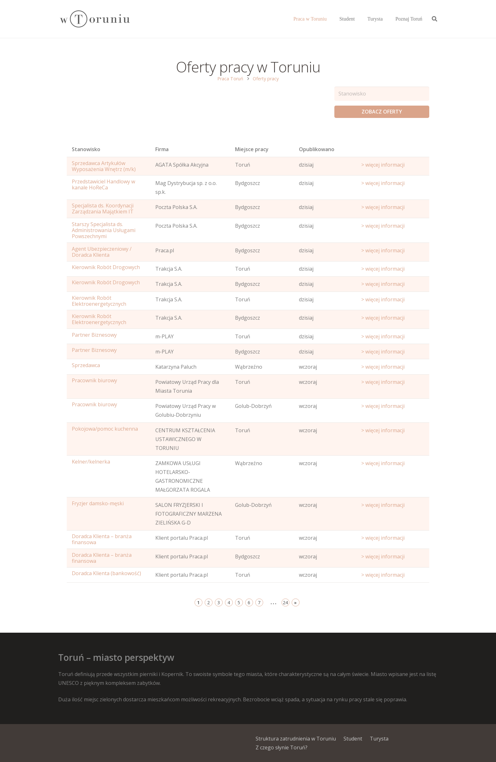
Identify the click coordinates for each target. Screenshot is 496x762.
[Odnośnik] (94, 19)
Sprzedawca (86, 365)
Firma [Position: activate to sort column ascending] (162, 149)
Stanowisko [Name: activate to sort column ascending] (86, 149)
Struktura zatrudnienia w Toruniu (296, 738)
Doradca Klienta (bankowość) (106, 573)
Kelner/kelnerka (91, 461)
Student (353, 738)
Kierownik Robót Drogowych (106, 267)
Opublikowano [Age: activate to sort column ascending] (316, 149)
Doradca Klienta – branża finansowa (102, 539)
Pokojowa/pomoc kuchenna (105, 428)
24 (285, 602)
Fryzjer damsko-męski (98, 503)
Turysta (379, 738)
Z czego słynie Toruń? (281, 747)
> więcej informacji (383, 164)
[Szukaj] (434, 19)
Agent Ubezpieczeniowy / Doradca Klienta (102, 251)
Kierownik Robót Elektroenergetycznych (99, 300)
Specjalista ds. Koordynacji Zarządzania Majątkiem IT (102, 208)
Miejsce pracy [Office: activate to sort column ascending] (252, 149)
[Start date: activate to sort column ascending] (392, 151)
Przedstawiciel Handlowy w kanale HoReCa (103, 184)
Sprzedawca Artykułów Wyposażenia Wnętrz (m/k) (104, 166)
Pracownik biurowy (94, 380)
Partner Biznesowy (94, 334)
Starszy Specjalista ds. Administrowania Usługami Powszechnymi (103, 230)
